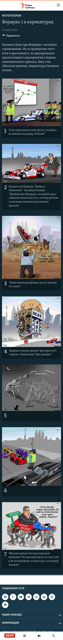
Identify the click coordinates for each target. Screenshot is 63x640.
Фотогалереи (11, 15)
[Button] (11, 36)
